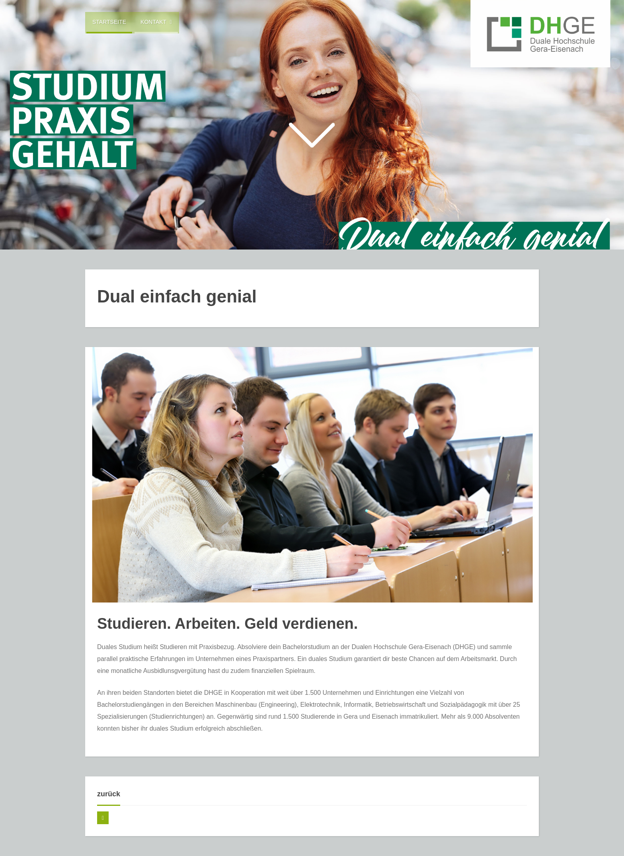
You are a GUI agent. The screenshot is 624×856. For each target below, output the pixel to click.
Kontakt (156, 22)
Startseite (109, 22)
